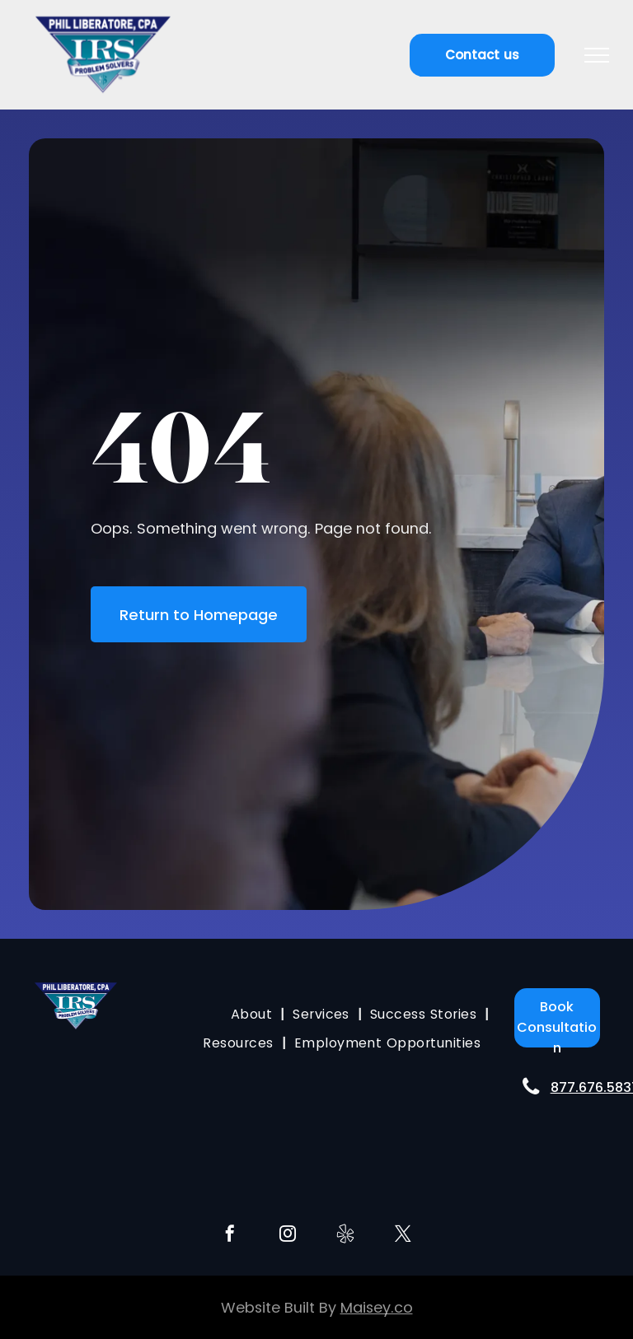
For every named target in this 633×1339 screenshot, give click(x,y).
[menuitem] (253, 1014)
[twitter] (403, 1235)
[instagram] (287, 1235)
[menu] (596, 55)
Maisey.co (376, 1307)
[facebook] (230, 1235)
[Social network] (345, 1235)
